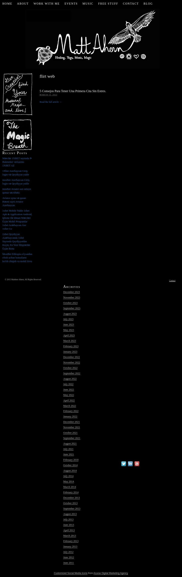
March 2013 (69, 535)
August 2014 (70, 470)
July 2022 (68, 384)
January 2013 (70, 546)
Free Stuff (108, 3)
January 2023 (70, 351)
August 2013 (70, 513)
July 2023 (68, 319)
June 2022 (68, 389)
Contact (131, 3)
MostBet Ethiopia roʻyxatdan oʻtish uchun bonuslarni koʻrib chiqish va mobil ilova (17, 257)
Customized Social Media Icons (70, 573)
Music (87, 3)
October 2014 (70, 465)
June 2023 (68, 324)
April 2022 (69, 400)
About (23, 3)
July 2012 (68, 551)
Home (7, 3)
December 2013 (71, 497)
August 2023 (70, 313)
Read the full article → (51, 102)
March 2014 (69, 486)
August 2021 (70, 443)
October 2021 (70, 432)
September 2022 (71, 373)
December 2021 (71, 421)
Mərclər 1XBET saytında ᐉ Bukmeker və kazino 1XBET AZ (17, 162)
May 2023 (68, 329)
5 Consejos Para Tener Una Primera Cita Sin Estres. (73, 91)
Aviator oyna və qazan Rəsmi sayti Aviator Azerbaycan (14, 201)
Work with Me (46, 3)
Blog (148, 3)
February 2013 (70, 540)
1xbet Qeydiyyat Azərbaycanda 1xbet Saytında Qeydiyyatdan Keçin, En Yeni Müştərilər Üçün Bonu (16, 241)
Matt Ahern (91, 38)
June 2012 (68, 557)
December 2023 (71, 291)
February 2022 (70, 410)
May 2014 (68, 481)
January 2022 (70, 416)
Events (71, 3)
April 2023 (69, 335)
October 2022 (70, 367)
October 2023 (70, 302)
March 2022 (69, 405)
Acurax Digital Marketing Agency (111, 573)
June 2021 (68, 454)
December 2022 (71, 356)
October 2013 (70, 503)
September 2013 (71, 508)
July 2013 (68, 519)
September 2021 (71, 438)
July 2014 (68, 475)
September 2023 (71, 308)
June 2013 (68, 524)
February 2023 (70, 346)
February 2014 (70, 492)
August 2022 (70, 378)
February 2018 (70, 459)
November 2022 (71, 362)
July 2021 (68, 448)
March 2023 (69, 340)
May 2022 (68, 394)
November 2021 (71, 427)
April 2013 (69, 530)
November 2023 (71, 297)
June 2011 (68, 562)
